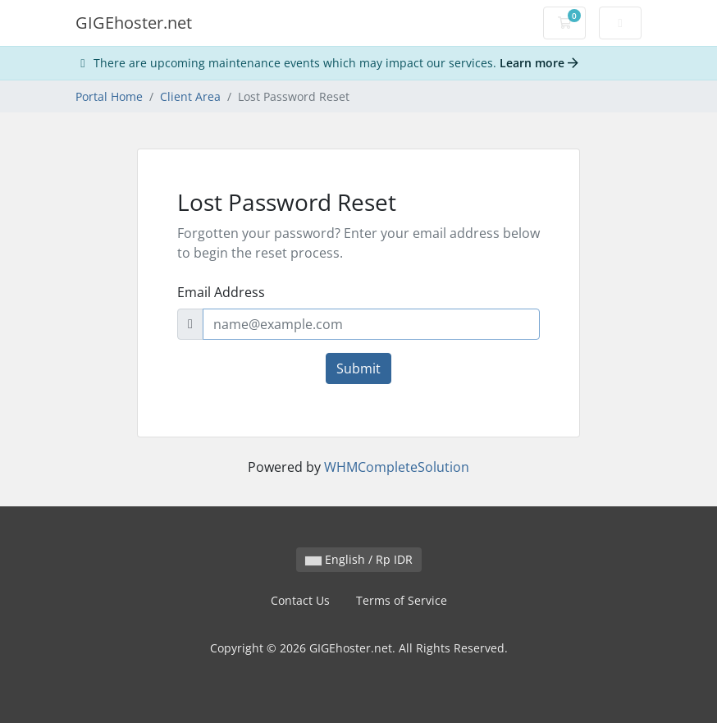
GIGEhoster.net (133, 22)
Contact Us (300, 600)
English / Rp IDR (359, 559)
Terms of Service (401, 600)
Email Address (221, 292)
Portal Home (109, 96)
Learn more (539, 63)
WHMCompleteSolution (396, 467)
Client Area (190, 96)
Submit (358, 368)
